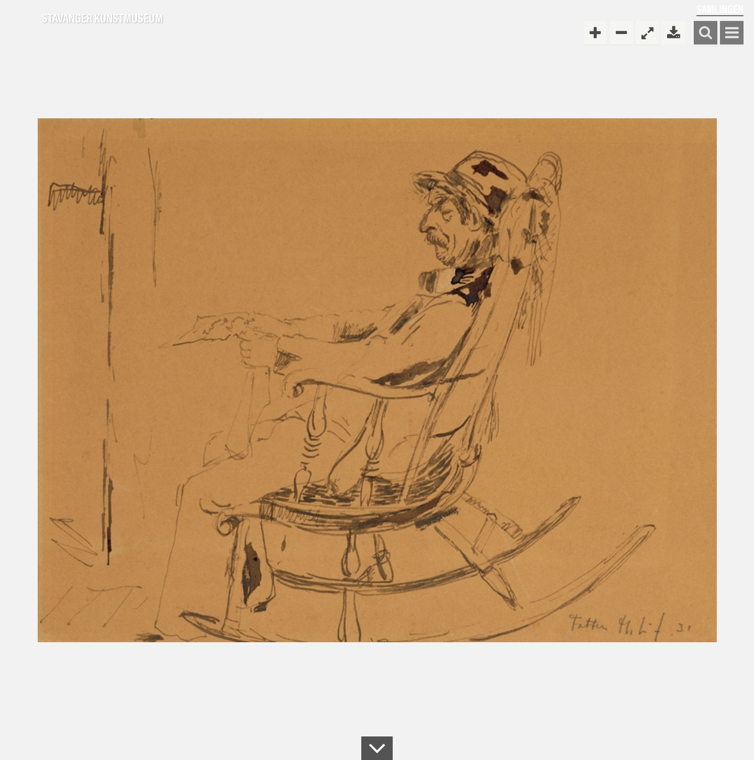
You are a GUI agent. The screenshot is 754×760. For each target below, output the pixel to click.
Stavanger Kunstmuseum (102, 18)
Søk (705, 33)
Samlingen (720, 8)
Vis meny (732, 33)
